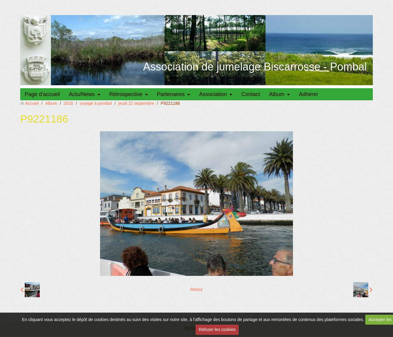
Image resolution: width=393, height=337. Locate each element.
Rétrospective (126, 94)
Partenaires (171, 94)
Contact (250, 94)
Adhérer (308, 94)
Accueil (32, 103)
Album (277, 94)
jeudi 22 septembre (136, 103)
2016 (68, 103)
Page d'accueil (42, 94)
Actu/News (82, 94)
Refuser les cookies (217, 329)
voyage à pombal (96, 103)
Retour (196, 289)
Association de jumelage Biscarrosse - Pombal (255, 67)
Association (213, 94)
